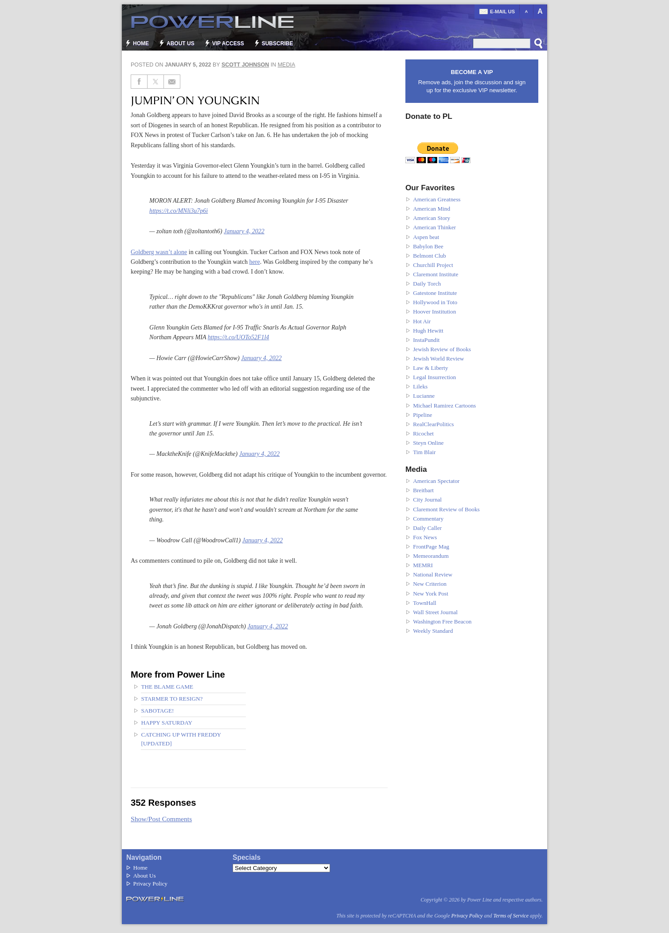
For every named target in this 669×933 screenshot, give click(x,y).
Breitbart (423, 490)
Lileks (420, 386)
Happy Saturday (166, 722)
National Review (432, 574)
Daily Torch (427, 283)
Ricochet (423, 433)
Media (287, 65)
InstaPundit (426, 340)
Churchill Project (433, 265)
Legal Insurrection (434, 377)
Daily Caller (427, 528)
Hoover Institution (434, 311)
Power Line (208, 22)
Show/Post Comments (161, 819)
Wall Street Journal (435, 612)
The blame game (167, 686)
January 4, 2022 (244, 231)
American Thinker (434, 227)
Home (141, 43)
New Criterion (430, 583)
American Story (431, 218)
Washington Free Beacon (442, 621)
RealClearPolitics (433, 424)
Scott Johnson (245, 65)
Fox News (425, 537)
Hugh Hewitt (428, 330)
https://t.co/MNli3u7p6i (178, 210)
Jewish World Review (438, 358)
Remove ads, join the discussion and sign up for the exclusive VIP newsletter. (471, 81)
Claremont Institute (435, 274)
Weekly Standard (433, 630)
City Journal (427, 499)
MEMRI (423, 565)
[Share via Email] (172, 81)
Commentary (428, 518)
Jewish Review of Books (442, 349)
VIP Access (228, 43)
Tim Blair (424, 452)
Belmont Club (429, 255)
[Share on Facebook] (139, 81)
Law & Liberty (430, 368)
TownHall (424, 603)
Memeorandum (431, 556)
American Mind (431, 208)
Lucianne (424, 395)
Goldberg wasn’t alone (159, 251)
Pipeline (422, 415)
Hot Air (422, 321)
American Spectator (436, 481)
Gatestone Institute (435, 293)
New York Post (430, 593)
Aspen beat (426, 237)
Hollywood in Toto (435, 302)
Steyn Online (428, 442)
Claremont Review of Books (446, 509)
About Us (180, 43)
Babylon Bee (428, 246)
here (254, 261)
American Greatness (436, 199)
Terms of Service (511, 916)
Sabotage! (157, 710)
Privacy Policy (150, 883)
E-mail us (502, 11)
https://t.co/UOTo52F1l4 (238, 337)
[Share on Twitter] (156, 81)
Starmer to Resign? (171, 698)
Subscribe (277, 43)
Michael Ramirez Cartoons (444, 405)
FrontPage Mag (431, 546)
